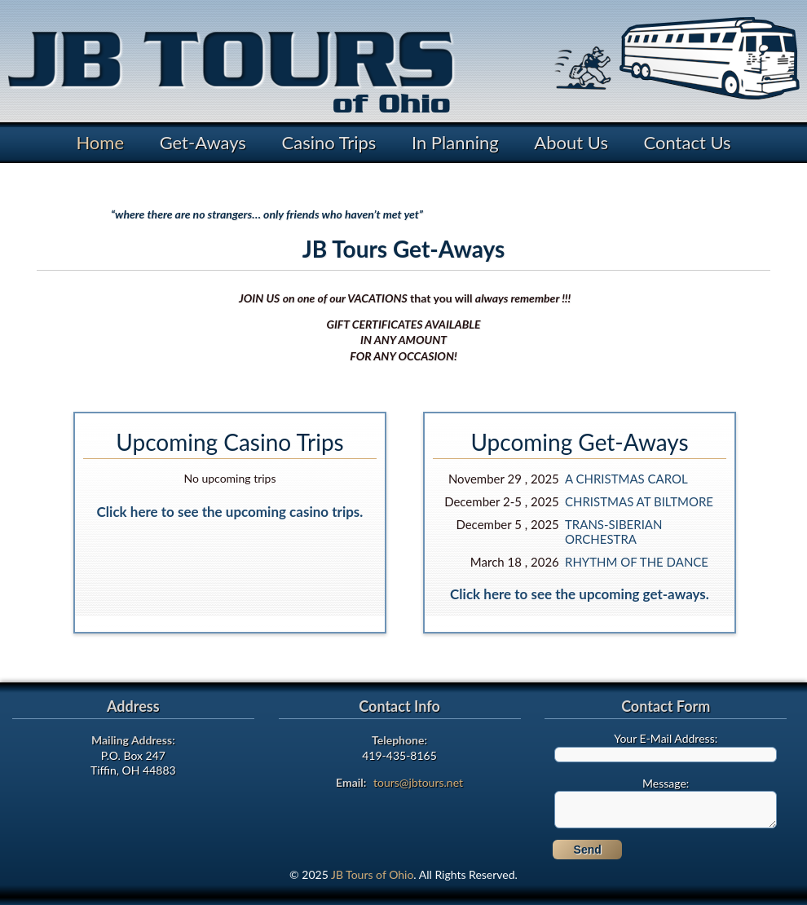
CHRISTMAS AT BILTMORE (639, 501)
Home (100, 142)
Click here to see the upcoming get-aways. (579, 594)
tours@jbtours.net (418, 782)
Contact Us (687, 142)
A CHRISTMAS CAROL (626, 478)
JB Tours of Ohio (372, 874)
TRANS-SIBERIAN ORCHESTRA (613, 531)
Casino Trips (329, 142)
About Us (571, 142)
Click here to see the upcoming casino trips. (230, 511)
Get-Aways (203, 142)
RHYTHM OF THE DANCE (636, 561)
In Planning (455, 142)
